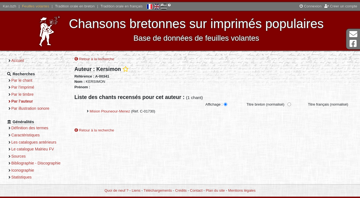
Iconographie (22, 170)
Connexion (311, 6)
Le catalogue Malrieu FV (32, 149)
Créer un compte (340, 6)
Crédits (181, 190)
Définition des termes (29, 128)
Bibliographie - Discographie (35, 163)
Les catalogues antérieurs (33, 142)
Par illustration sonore (30, 108)
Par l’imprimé (22, 87)
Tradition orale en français (122, 6)
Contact (196, 190)
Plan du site (215, 190)
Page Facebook (353, 44)
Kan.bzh (9, 6)
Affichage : (214, 104)
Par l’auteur (22, 101)
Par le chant (21, 80)
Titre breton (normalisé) (265, 104)
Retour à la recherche (94, 59)
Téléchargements (158, 190)
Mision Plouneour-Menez (110, 111)
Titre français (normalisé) (328, 104)
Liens (136, 190)
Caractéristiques (25, 135)
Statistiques (21, 177)
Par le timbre (22, 94)
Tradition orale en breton (75, 6)
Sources (18, 156)
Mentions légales (242, 190)
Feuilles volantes (35, 6)
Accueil (17, 60)
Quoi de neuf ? (116, 190)
